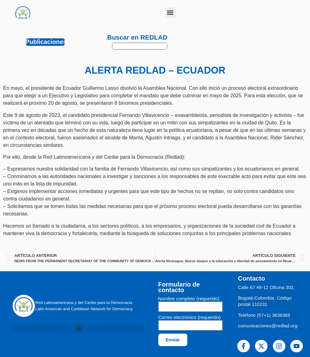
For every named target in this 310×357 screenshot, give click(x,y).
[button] (170, 12)
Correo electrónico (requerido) (189, 317)
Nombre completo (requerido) (188, 298)
